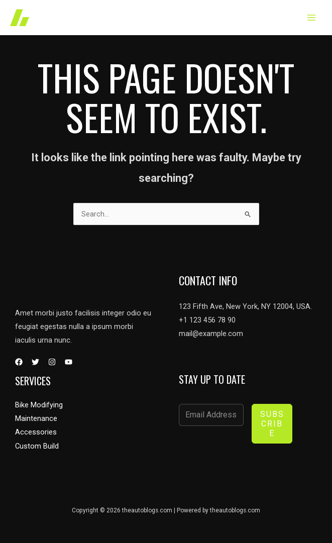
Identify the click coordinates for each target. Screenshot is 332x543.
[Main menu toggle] (311, 17)
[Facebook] (19, 362)
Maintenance (36, 418)
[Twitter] (35, 362)
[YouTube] (68, 362)
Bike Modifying (39, 404)
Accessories (36, 432)
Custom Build (37, 446)
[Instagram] (52, 362)
